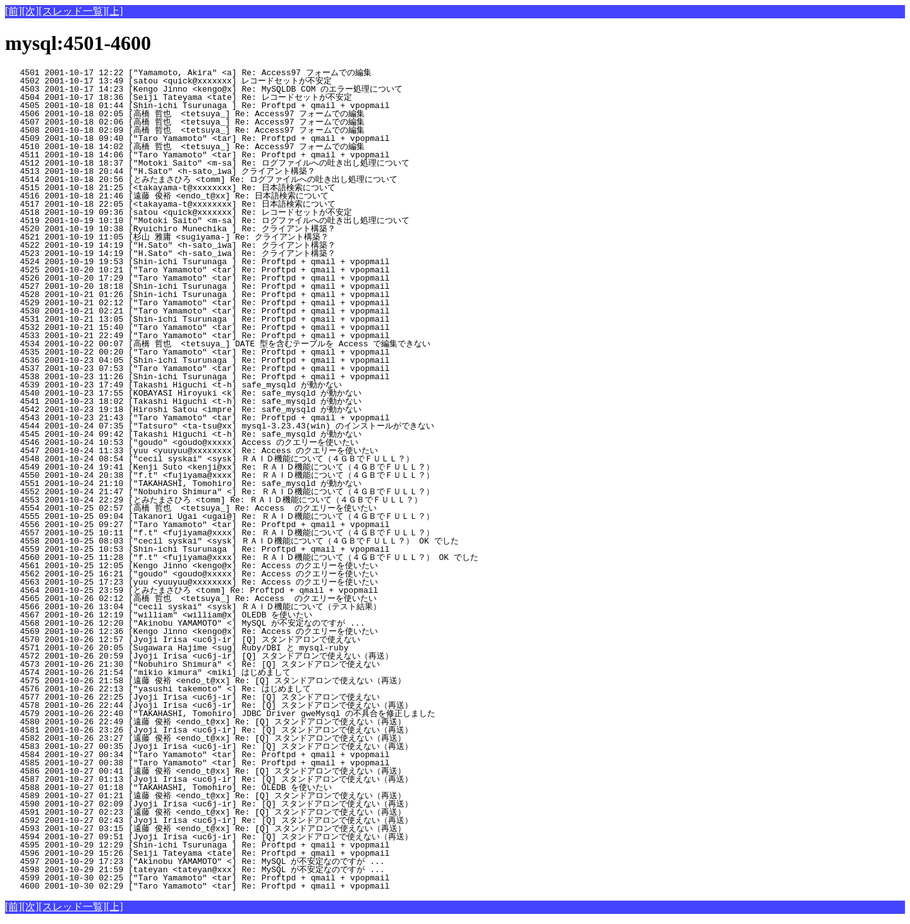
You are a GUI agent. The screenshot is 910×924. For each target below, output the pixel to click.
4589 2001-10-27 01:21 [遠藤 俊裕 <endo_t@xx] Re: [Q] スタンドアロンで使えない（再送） (205, 795)
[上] (114, 11)
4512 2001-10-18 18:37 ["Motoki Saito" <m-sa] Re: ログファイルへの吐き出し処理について (207, 163)
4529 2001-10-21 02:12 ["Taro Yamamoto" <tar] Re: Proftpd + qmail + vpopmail (222, 302)
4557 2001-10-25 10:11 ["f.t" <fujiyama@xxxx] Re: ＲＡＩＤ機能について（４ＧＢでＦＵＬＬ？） (219, 532)
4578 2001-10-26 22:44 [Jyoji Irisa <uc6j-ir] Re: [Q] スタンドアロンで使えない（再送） (209, 705)
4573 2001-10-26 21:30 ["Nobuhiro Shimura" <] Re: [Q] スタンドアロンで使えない (212, 664)
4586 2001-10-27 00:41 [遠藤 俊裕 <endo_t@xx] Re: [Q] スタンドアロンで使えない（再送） (205, 771)
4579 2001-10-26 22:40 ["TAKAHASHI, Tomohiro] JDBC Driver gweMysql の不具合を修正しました (220, 713)
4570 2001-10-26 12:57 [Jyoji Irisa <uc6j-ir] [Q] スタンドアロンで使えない (212, 639)
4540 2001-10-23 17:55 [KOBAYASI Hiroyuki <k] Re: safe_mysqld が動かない (217, 393)
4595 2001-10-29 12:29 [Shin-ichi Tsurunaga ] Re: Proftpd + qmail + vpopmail (222, 845)
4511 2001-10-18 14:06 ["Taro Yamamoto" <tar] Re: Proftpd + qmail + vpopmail (222, 155)
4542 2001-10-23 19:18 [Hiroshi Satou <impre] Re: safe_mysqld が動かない (217, 409)
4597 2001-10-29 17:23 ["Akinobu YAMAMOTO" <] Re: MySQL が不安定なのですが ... (214, 861)
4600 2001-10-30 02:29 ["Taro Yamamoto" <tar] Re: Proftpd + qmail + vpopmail (222, 886)
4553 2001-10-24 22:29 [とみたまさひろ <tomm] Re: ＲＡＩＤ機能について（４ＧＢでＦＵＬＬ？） (213, 500)
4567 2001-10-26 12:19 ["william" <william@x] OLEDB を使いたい (217, 615)
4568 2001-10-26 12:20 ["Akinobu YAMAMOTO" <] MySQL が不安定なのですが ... (214, 623)
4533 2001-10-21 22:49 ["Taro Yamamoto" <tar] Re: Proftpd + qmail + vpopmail (222, 335)
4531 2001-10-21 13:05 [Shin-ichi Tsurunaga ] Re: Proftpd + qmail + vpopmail (222, 319)
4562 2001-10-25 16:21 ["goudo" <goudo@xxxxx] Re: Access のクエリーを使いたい (213, 574)
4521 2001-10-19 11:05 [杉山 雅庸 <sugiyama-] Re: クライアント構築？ (211, 237)
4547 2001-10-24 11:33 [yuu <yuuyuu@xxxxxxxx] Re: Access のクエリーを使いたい (213, 450)
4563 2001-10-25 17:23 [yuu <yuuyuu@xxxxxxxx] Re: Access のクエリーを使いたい (213, 582)
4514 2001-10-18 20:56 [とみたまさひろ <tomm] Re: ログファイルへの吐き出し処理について (201, 179)
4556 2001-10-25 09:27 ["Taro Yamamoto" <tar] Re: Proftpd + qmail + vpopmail (222, 524)
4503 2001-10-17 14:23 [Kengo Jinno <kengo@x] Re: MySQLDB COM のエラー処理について (213, 89)
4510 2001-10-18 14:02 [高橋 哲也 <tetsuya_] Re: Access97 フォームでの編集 (212, 146)
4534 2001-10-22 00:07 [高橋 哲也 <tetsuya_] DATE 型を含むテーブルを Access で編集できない (217, 344)
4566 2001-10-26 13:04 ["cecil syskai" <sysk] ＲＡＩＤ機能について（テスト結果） (208, 606)
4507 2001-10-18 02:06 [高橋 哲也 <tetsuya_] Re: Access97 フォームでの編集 (212, 122)
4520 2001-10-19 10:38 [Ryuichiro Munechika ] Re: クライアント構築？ (214, 228)
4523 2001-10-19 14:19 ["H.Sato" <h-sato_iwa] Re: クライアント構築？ (214, 253)
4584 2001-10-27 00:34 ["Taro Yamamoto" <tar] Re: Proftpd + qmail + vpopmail (222, 754)
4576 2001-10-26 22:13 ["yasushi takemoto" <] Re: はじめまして (217, 689)
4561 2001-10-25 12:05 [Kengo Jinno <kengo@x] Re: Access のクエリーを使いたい (213, 565)
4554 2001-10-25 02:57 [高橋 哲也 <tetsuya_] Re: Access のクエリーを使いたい (210, 508)
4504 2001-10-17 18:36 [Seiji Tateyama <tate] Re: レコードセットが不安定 (213, 97)
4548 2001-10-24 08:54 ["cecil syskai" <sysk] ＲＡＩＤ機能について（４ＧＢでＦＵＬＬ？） (209, 459)
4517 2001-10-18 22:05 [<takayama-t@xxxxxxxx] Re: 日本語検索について (214, 204)
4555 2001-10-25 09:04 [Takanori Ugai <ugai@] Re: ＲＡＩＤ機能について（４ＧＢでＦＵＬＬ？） (219, 516)
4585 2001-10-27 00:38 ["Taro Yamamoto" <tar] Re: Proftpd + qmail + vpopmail (222, 763)
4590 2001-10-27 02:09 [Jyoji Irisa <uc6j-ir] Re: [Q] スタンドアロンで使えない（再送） (209, 804)
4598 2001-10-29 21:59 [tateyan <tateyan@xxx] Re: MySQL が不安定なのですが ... (214, 869)
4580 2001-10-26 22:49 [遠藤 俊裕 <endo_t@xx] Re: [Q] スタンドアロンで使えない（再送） (205, 721)
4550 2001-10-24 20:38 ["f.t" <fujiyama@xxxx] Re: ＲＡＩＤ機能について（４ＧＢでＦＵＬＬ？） (219, 475)
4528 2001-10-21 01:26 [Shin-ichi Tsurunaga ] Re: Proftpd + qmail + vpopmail (222, 294)
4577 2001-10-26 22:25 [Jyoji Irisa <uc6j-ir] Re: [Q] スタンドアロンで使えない (212, 697)
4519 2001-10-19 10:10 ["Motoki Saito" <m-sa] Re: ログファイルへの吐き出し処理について (207, 220)
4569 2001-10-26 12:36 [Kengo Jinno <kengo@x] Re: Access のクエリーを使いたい (213, 631)
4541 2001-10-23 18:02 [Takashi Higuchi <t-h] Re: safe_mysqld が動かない (217, 401)
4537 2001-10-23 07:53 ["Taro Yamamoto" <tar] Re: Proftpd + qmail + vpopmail (222, 368)
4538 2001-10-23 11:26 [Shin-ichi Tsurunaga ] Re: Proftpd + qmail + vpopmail (222, 376)
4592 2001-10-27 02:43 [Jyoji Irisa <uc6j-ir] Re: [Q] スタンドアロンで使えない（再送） (209, 820)
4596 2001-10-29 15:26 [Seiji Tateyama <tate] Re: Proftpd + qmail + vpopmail (222, 853)
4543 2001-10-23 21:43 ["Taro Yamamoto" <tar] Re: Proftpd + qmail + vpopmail (222, 417)
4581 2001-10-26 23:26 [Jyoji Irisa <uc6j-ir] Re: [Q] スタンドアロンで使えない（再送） (209, 730)
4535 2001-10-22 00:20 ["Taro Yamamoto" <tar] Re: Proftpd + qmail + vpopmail (222, 352)
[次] (30, 11)
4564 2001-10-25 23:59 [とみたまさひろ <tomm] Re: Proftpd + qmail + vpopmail (216, 590)
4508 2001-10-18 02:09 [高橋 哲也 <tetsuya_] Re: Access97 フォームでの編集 (212, 130)
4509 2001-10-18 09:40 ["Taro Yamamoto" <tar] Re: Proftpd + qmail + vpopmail (222, 138)
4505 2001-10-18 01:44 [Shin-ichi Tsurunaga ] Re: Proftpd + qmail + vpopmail (222, 105)
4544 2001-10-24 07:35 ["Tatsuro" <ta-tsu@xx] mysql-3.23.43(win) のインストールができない (219, 426)
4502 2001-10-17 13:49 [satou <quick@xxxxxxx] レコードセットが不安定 (213, 81)
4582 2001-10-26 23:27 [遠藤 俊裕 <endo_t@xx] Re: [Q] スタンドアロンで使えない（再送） (205, 738)
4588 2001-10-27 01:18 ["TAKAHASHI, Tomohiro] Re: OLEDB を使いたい (217, 787)
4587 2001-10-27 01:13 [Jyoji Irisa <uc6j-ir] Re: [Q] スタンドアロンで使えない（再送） (209, 779)
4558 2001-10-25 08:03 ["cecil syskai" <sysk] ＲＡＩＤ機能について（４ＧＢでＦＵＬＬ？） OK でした (232, 541)
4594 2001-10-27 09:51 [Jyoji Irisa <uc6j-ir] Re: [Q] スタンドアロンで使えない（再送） (209, 836)
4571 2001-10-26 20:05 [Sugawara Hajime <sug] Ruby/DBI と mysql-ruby (221, 647)
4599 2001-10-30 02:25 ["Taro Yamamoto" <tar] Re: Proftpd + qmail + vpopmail (222, 878)
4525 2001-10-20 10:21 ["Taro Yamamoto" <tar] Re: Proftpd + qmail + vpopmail (222, 270)
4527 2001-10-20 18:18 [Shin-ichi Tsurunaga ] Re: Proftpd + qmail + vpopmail (222, 286)
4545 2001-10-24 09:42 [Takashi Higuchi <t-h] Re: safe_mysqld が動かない (217, 434)
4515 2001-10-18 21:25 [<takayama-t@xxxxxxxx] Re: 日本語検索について (214, 187)
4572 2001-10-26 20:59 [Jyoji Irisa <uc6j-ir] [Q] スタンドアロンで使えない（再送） (209, 656)
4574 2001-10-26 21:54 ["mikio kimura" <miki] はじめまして (217, 672)
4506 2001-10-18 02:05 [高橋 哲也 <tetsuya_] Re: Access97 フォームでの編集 (212, 113)
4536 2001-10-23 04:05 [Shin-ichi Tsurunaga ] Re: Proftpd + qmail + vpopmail (222, 360)
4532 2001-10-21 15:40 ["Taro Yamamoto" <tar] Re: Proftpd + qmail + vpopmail (222, 327)
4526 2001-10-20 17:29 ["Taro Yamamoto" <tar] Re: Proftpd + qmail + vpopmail (222, 278)
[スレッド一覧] (72, 11)
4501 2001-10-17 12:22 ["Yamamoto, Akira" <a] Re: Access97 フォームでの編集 (215, 72)
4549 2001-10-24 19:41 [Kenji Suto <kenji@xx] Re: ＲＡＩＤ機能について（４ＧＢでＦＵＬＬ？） (219, 467)
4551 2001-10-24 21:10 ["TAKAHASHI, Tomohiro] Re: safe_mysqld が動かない (217, 483)
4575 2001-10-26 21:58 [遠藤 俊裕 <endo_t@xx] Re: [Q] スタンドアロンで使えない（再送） (205, 680)
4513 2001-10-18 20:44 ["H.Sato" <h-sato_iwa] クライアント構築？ (214, 171)
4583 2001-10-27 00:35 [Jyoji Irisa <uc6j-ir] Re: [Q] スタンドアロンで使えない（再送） (209, 746)
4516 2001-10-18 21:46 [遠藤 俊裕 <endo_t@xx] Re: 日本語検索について (211, 196)
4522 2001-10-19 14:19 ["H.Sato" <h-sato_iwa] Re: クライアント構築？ (214, 245)
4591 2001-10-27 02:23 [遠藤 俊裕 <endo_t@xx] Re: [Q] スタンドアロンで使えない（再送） (205, 812)
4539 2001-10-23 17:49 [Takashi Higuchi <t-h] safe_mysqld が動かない (217, 385)
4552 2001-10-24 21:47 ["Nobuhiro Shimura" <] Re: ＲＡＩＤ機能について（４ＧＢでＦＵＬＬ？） (219, 491)
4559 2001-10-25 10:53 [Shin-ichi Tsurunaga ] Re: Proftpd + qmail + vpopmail (222, 549)
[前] (13, 11)
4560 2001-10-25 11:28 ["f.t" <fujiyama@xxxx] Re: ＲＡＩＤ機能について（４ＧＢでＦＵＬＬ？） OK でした (241, 557)
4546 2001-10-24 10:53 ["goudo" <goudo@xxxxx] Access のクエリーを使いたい (213, 442)
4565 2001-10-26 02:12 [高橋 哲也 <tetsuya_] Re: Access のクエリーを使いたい (210, 598)
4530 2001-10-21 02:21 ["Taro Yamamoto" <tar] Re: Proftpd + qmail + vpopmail (222, 311)
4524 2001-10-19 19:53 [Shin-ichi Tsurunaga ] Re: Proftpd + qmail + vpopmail (222, 261)
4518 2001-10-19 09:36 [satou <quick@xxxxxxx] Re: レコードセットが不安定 (213, 212)
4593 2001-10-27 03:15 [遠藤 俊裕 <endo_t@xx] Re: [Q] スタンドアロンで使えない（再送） (205, 828)
